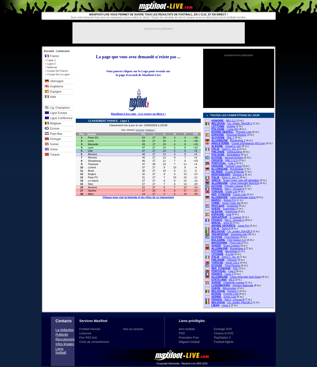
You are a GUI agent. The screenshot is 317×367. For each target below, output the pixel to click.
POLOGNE (217, 129)
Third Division (233, 265)
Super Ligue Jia (231, 202)
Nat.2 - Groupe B (234, 299)
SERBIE (216, 296)
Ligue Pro (243, 225)
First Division (232, 237)
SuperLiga (231, 211)
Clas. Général (127, 130)
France (54, 56)
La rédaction (65, 330)
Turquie (55, 154)
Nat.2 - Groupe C (235, 220)
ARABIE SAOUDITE (223, 225)
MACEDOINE (219, 242)
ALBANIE (217, 146)
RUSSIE (216, 293)
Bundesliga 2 (237, 140)
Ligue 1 (51, 60)
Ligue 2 (51, 63)
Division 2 (233, 291)
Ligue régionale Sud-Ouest (245, 276)
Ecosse (54, 128)
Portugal (55, 139)
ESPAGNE (217, 134)
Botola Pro (229, 200)
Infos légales (65, 344)
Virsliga (231, 126)
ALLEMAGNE (219, 140)
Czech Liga (239, 194)
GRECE (216, 180)
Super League (231, 245)
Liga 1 (232, 163)
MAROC (216, 200)
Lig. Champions (60, 107)
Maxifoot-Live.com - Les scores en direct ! (138, 114)
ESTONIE (217, 251)
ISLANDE (217, 171)
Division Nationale (242, 285)
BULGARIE (218, 239)
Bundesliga (236, 168)
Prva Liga (235, 242)
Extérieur (150, 130)
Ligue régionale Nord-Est (244, 183)
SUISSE (216, 245)
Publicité (62, 334)
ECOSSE (216, 157)
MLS (231, 279)
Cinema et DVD (223, 333)
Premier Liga (230, 293)
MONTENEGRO (220, 174)
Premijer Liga (243, 131)
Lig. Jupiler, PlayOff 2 (239, 302)
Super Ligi (231, 191)
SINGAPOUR (219, 217)
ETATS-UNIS (219, 279)
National (52, 67)
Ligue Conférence (61, 118)
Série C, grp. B (230, 256)
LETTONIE (217, 126)
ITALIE (215, 149)
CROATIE (217, 160)
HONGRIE (217, 120)
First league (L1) (236, 239)
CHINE (215, 202)
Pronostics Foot (189, 337)
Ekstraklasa (233, 154)
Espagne (55, 91)
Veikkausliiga (234, 151)
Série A (226, 228)
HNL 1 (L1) (231, 160)
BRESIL (216, 222)
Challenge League (233, 282)
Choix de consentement (94, 342)
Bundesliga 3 (237, 248)
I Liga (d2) (233, 129)
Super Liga (229, 296)
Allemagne (57, 81)
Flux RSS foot (88, 337)
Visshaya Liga (239, 234)
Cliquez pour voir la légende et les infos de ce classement (138, 197)
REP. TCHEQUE (221, 194)
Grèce (54, 149)
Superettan (229, 208)
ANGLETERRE (220, 143)
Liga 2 (232, 271)
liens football (187, 329)
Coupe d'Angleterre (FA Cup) (248, 143)
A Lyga (229, 254)
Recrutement (65, 339)
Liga (228, 214)
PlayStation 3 (222, 337)
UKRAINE (217, 166)
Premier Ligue (234, 166)
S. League (235, 217)
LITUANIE (217, 254)
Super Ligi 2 (232, 262)
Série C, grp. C (230, 177)
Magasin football (189, 342)
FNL (235, 268)
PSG (182, 333)
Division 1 (238, 174)
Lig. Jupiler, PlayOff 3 (239, 231)
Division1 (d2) (233, 146)
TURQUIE (217, 191)
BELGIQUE (218, 123)
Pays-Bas (56, 133)
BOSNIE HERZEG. (222, 131)
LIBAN (215, 305)
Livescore (85, 333)
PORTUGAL (218, 163)
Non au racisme (133, 329)
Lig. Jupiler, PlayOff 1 (239, 123)
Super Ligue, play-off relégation (241, 180)
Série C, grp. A (230, 149)
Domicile (140, 130)
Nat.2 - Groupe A (234, 188)
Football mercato (89, 329)
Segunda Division (236, 134)
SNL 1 (230, 137)
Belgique (55, 123)
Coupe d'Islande (234, 171)
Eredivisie (232, 205)
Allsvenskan (230, 288)
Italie (53, 96)
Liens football (61, 350)
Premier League (234, 185)
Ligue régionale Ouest (243, 197)
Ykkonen (232, 259)
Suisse (54, 144)
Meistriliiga (231, 251)
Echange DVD (223, 329)
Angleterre (56, 86)
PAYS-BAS (217, 205)
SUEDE (215, 208)
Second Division (234, 157)
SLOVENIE (218, 137)
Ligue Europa (58, 113)
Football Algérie (223, 342)
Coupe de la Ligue (58, 74)
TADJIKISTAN (219, 234)
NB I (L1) (231, 120)
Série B (227, 222)
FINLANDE (218, 151)
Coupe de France (57, 70)
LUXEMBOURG (220, 285)
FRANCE (216, 188)
